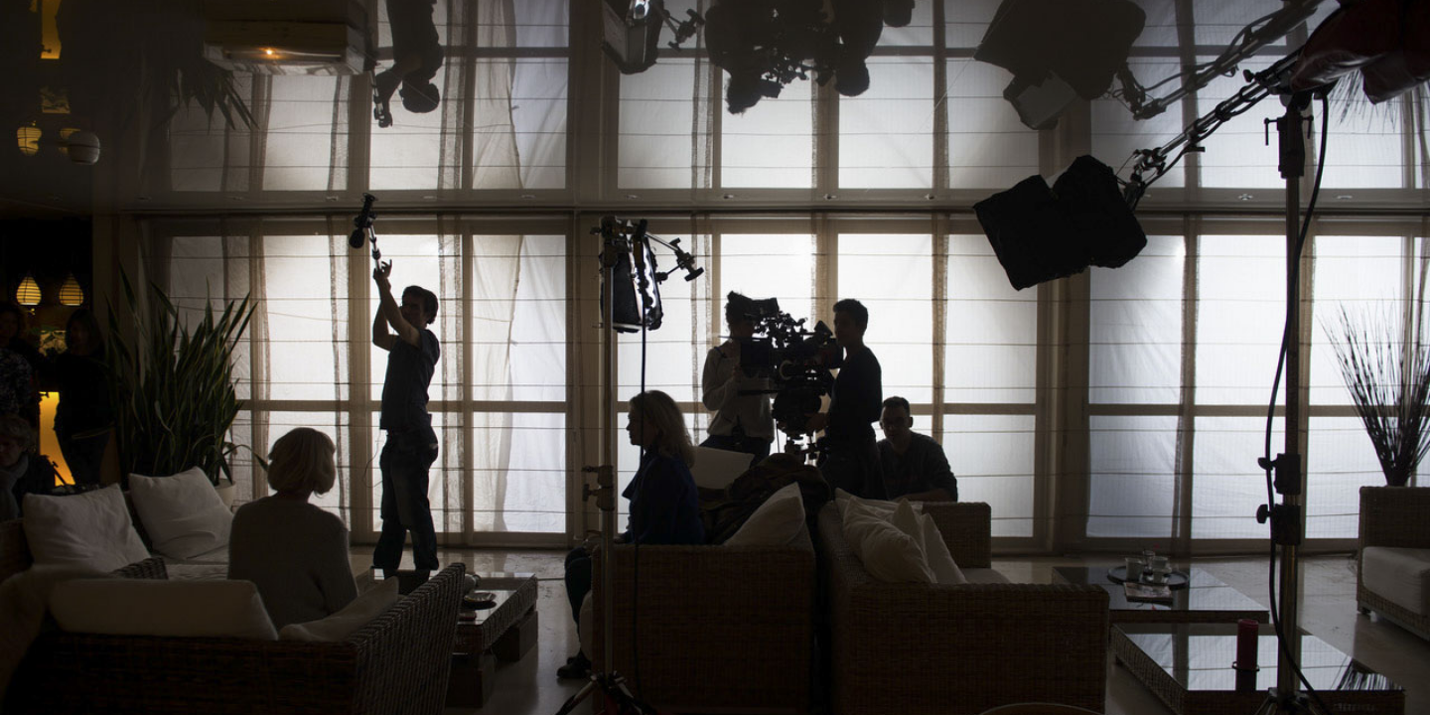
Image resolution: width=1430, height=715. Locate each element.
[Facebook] (1317, 32)
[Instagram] (1353, 32)
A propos (1132, 60)
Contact (1329, 60)
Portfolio (1232, 60)
